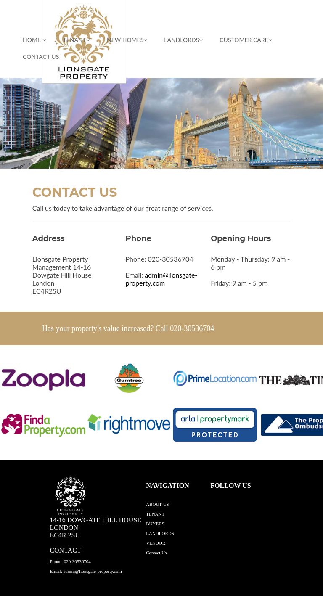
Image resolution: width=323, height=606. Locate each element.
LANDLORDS (183, 39)
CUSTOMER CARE (246, 39)
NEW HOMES (127, 39)
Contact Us (41, 56)
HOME (34, 39)
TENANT (76, 39)
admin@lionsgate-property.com (161, 279)
